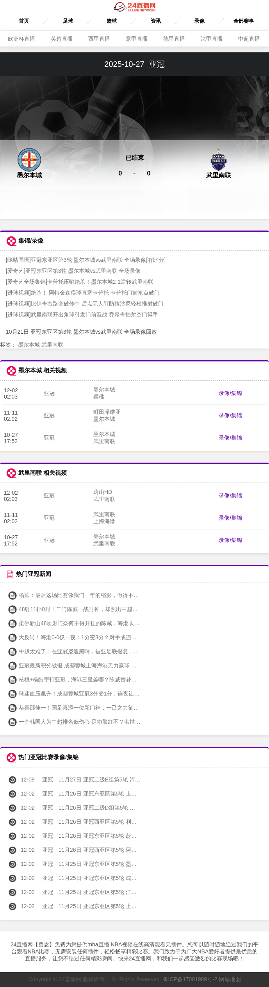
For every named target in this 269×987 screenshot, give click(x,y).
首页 (24, 21)
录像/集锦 (230, 393)
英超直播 (62, 39)
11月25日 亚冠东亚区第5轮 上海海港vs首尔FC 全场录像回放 (107, 906)
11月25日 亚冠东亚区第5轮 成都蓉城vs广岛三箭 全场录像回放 (108, 878)
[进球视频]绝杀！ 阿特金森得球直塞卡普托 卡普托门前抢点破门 (83, 293)
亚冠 (49, 393)
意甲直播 (137, 39)
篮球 (112, 21)
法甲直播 (212, 39)
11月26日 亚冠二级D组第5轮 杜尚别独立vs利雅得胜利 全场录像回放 (116, 808)
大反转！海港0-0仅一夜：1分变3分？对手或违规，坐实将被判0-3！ (95, 637)
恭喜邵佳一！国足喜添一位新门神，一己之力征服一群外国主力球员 (95, 707)
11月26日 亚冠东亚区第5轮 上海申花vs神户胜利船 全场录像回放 (111, 793)
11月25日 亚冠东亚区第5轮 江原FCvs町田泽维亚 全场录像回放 (109, 892)
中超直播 (249, 39)
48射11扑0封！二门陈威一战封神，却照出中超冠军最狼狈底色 (89, 609)
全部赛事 (243, 21)
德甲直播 (174, 39)
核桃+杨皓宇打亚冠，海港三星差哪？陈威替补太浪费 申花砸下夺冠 (95, 679)
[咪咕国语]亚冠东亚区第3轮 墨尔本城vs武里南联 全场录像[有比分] (86, 260)
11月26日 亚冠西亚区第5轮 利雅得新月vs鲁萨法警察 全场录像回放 (114, 822)
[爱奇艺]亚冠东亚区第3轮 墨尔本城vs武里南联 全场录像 (73, 271)
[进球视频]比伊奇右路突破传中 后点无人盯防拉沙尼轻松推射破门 (85, 303)
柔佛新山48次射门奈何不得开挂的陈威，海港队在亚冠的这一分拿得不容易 (104, 623)
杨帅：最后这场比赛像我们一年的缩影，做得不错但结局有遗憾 (90, 595)
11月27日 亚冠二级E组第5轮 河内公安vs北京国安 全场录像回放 (110, 779)
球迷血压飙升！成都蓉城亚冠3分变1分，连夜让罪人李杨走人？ (90, 693)
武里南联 (52, 345)
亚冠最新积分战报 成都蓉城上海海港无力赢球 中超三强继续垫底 (91, 665)
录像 (199, 21)
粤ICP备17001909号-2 (190, 979)
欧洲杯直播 (21, 39)
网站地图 (230, 979)
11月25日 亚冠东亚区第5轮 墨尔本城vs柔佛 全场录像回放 (103, 864)
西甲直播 (99, 39)
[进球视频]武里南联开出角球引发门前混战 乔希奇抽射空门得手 (82, 314)
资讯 (156, 21)
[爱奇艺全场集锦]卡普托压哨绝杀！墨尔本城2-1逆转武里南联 (79, 282)
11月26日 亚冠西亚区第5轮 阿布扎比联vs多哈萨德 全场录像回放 (111, 850)
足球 (68, 21)
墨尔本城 (29, 345)
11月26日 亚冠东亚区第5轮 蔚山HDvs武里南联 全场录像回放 (107, 836)
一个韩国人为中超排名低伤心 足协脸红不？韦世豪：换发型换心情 (93, 722)
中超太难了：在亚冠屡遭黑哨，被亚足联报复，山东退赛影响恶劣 (92, 651)
